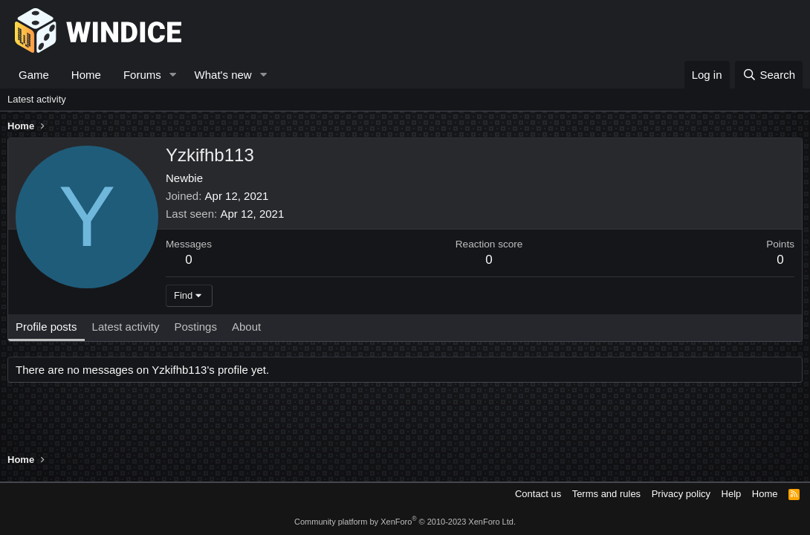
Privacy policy (681, 493)
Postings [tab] (195, 326)
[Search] (769, 74)
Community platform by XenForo (405, 521)
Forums (142, 74)
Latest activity (36, 99)
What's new (223, 74)
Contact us (538, 493)
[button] (173, 74)
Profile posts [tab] (46, 326)
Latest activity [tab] (126, 326)
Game (34, 74)
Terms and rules (606, 493)
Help (732, 493)
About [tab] (246, 326)
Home (86, 74)
